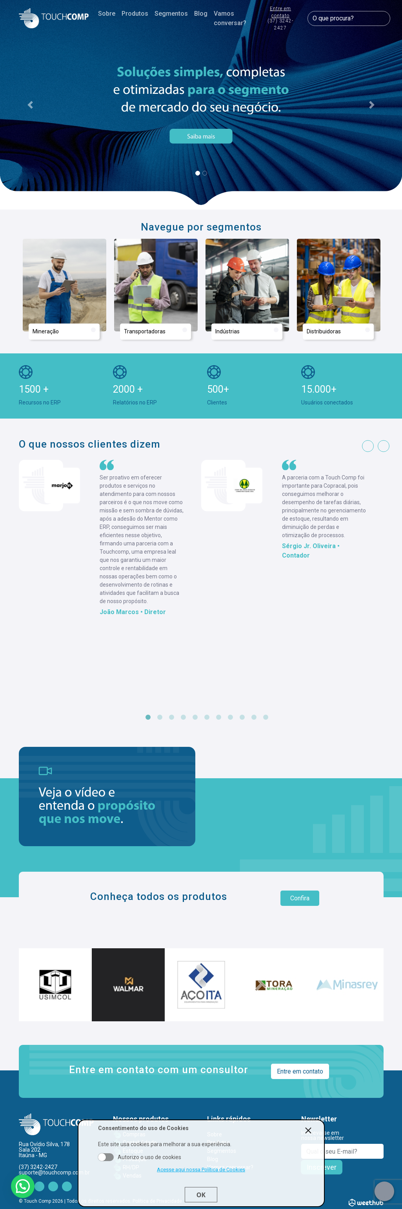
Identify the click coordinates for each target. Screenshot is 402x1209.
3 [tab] (172, 717)
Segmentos (171, 13)
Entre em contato (280, 18)
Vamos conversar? (230, 18)
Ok (201, 1195)
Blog (200, 13)
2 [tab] (160, 717)
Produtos (135, 13)
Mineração (64, 331)
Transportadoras (155, 331)
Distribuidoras (338, 331)
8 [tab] (231, 717)
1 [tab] (148, 717)
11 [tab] (266, 717)
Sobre (106, 13)
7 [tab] (219, 717)
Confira (299, 898)
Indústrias (246, 331)
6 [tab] (207, 717)
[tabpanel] (110, 538)
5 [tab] (195, 717)
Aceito (106, 1157)
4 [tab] (183, 717)
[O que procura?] (348, 18)
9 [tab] (242, 717)
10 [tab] (254, 717)
